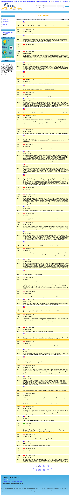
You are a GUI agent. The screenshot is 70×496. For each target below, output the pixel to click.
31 (36, 469)
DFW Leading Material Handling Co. (46, 1)
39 (47, 469)
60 (48, 471)
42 (38, 470)
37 (44, 469)
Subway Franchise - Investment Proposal (30, 1)
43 (39, 470)
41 (36, 470)
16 (43, 466)
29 (47, 467)
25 (42, 467)
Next (51, 468)
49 (47, 470)
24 (40, 467)
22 (38, 467)
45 (42, 470)
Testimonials (5, 22)
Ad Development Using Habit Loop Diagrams (8, 33)
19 (47, 466)
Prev (34, 468)
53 (39, 471)
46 (43, 470)
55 (42, 471)
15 (42, 466)
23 (39, 467)
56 (43, 471)
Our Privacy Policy (18, 481)
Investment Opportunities (7, 18)
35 (42, 469)
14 (40, 466)
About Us (27, 11)
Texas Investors (5, 19)
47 (44, 470)
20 (48, 466)
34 (40, 469)
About (13, 481)
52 (38, 471)
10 (48, 465)
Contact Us (5, 24)
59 (47, 471)
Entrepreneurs (10, 11)
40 (48, 469)
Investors (19, 11)
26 (43, 467)
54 (40, 471)
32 (38, 469)
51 (36, 471)
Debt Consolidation (58, 1)
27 (44, 467)
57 (44, 471)
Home (3, 11)
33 (39, 469)
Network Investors (6, 21)
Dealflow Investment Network (60, 11)
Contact (9, 479)
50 (48, 470)
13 (39, 466)
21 (36, 467)
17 (44, 466)
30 (48, 467)
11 (36, 466)
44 (40, 470)
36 (43, 469)
